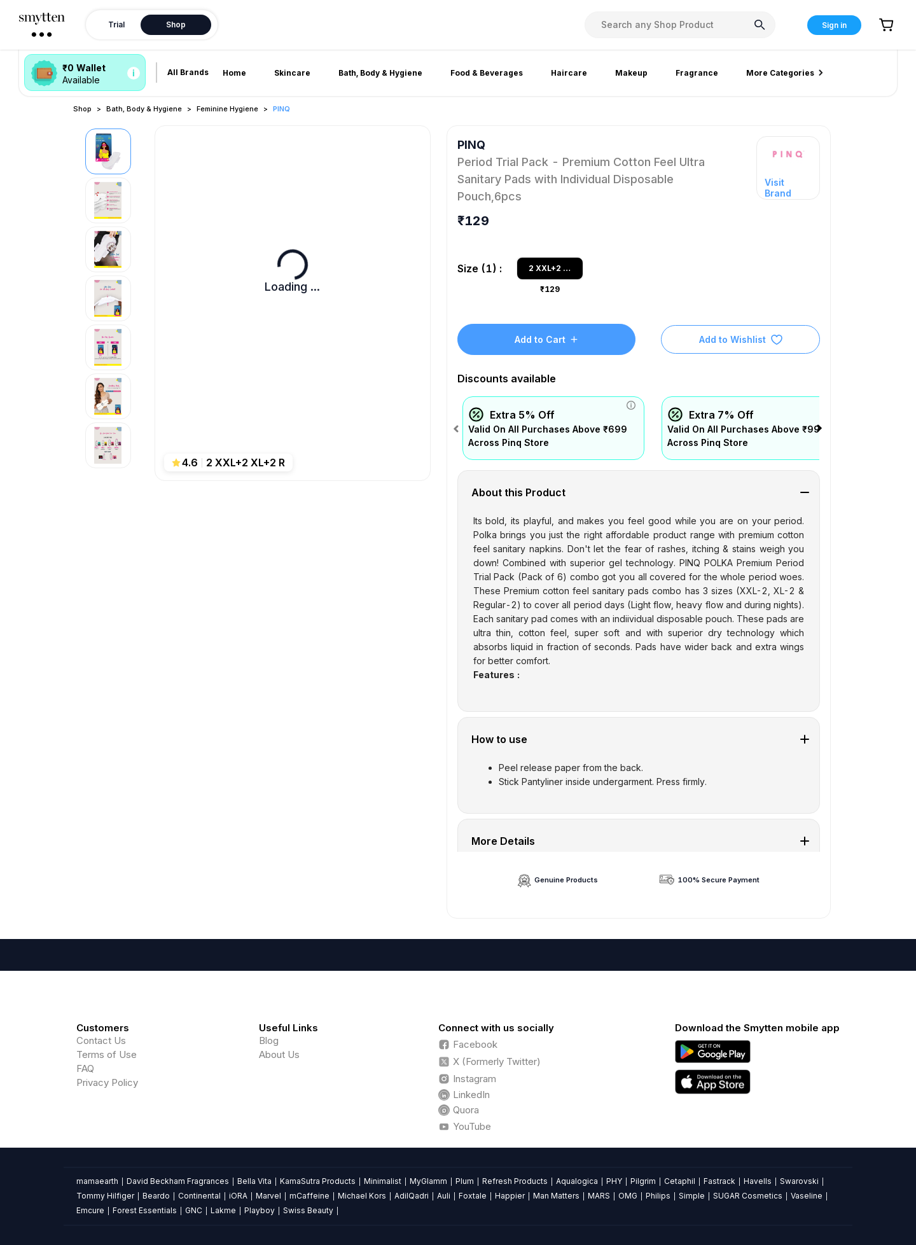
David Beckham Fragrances (178, 1181)
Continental (199, 1195)
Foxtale (473, 1195)
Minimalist (382, 1181)
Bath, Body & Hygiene (144, 108)
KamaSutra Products (318, 1181)
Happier (510, 1195)
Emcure (90, 1210)
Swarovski (799, 1181)
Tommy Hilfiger (105, 1195)
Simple (692, 1195)
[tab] (639, 492)
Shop (82, 108)
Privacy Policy (107, 1082)
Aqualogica (577, 1181)
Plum (464, 1181)
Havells (758, 1181)
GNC (193, 1210)
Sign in (834, 25)
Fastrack (719, 1181)
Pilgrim (643, 1181)
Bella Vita (254, 1181)
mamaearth (97, 1181)
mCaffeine (309, 1195)
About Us (279, 1054)
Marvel (268, 1195)
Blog (269, 1040)
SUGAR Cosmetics (747, 1195)
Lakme (223, 1210)
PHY (614, 1181)
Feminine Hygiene (227, 108)
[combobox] (680, 24)
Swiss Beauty (308, 1210)
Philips (658, 1195)
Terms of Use (106, 1054)
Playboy (259, 1210)
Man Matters (556, 1195)
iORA (238, 1195)
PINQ (281, 108)
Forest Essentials (145, 1210)
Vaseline (806, 1195)
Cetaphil (679, 1181)
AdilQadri (411, 1195)
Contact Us (101, 1040)
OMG (627, 1195)
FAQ (85, 1068)
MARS (599, 1195)
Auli (443, 1195)
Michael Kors (362, 1195)
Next (821, 429)
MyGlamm (428, 1181)
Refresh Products (515, 1181)
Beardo (156, 1195)
